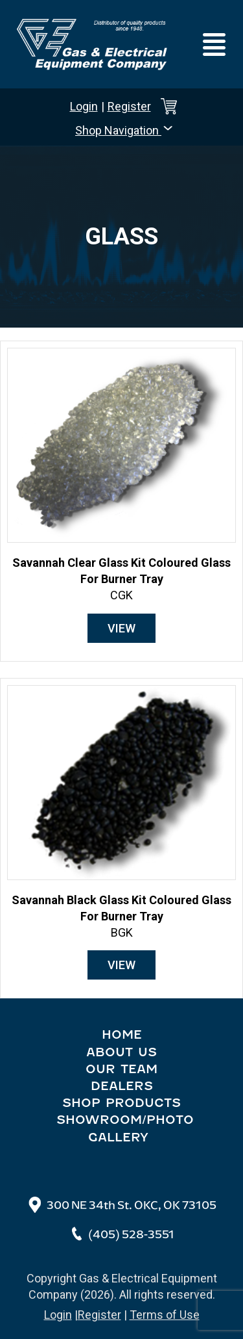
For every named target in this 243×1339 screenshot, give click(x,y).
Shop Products (121, 1103)
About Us (121, 1052)
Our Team (121, 1069)
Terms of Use (165, 1314)
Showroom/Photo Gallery (125, 1128)
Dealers (122, 1086)
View (121, 628)
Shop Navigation (124, 129)
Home (122, 1035)
